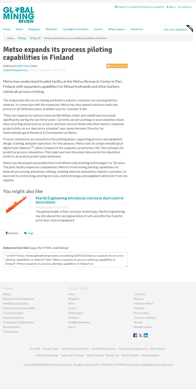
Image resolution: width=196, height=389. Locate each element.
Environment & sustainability (19, 308)
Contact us (185, 6)
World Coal (112, 355)
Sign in (171, 6)
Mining (7, 294)
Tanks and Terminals (72, 355)
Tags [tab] (29, 233)
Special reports (11, 327)
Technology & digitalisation (18, 322)
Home (7, 29)
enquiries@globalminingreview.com (152, 364)
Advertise (137, 29)
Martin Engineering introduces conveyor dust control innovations (79, 200)
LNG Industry (157, 348)
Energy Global (50, 348)
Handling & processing (15, 303)
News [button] (19, 29)
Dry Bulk (35, 348)
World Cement (95, 355)
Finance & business (13, 317)
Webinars (52, 29)
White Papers (75, 313)
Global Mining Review (15, 70)
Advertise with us (143, 303)
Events (98, 29)
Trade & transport (13, 313)
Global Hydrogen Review (75, 348)
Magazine (34, 29)
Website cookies (143, 327)
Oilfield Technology (47, 355)
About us (139, 298)
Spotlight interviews (76, 29)
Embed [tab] (12, 233)
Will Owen (24, 66)
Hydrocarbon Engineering (133, 348)
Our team (139, 308)
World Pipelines (150, 355)
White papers (116, 29)
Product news (10, 331)
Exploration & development (18, 298)
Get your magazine (178, 28)
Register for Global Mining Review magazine (139, 6)
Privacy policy (141, 313)
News (71, 303)
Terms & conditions (145, 317)
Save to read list (116, 65)
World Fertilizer (130, 355)
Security (138, 322)
